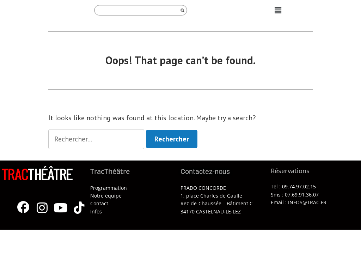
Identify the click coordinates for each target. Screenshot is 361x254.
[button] (278, 10)
